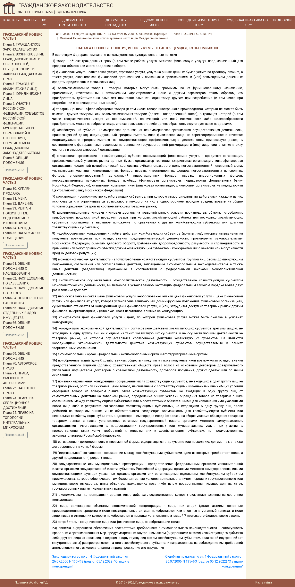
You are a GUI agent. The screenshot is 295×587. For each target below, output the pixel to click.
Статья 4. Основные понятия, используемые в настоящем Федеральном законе (114, 38)
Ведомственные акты (154, 22)
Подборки (282, 20)
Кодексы (11, 20)
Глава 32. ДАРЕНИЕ (18, 203)
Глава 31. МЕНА (15, 198)
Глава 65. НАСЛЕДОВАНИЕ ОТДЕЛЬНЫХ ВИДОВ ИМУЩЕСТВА (23, 313)
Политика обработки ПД (31, 582)
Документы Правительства (72, 22)
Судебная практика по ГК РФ (247, 22)
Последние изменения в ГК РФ (198, 22)
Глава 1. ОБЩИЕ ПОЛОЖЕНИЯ (192, 34)
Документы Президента (116, 22)
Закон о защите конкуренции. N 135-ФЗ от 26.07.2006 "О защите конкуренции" (115, 34)
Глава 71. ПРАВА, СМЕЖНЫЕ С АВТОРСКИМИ (16, 378)
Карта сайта (263, 582)
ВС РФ (44, 22)
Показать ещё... (15, 170)
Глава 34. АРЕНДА (17, 228)
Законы (30, 20)
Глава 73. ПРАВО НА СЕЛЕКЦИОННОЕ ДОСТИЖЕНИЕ (18, 403)
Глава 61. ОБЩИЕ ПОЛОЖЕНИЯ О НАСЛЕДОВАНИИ (16, 268)
